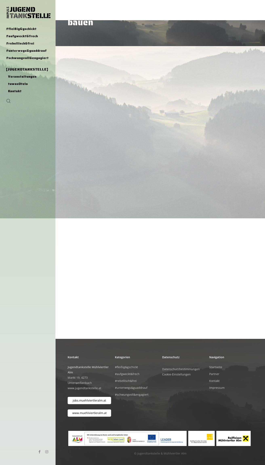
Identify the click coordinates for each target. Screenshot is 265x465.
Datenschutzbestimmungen (181, 369)
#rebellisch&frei (126, 381)
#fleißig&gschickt (126, 367)
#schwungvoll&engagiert (131, 394)
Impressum (217, 388)
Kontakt (214, 381)
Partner (214, 374)
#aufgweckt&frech (127, 374)
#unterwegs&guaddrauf (131, 388)
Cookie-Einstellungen (176, 374)
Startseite (215, 367)
